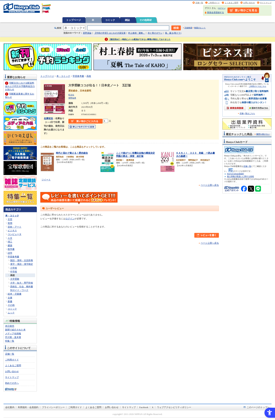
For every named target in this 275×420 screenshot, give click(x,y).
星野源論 (87, 33)
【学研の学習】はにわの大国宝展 (110, 33)
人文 (10, 238)
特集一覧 (9, 341)
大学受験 (14, 279)
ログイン (221, 8)
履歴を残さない (263, 134)
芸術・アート (14, 227)
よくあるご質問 (231, 3)
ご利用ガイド (214, 3)
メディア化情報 (13, 333)
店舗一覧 (199, 3)
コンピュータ (14, 234)
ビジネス (12, 230)
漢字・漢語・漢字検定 (21, 264)
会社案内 (9, 407)
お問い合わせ (249, 3)
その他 (11, 305)
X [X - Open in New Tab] (153, 407)
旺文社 (71, 95)
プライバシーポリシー (53, 407)
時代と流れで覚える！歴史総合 (72, 153)
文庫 (10, 297)
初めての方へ (12, 383)
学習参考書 (13, 256)
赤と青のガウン (155, 33)
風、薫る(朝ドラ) (173, 33)
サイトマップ (265, 3)
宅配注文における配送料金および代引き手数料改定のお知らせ (20, 86)
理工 (10, 241)
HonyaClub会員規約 (235, 174)
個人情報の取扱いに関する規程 (240, 176)
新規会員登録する (215, 12)
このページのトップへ (258, 407)
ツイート (46, 179)
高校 (12, 275)
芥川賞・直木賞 (13, 337)
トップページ (73, 20)
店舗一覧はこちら (247, 113)
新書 (10, 301)
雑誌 (127, 20)
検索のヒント (200, 28)
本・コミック (12, 215)
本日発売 (9, 326)
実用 (10, 223)
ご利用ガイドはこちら (257, 86)
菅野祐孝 (72, 98)
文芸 (10, 219)
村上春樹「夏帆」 (136, 33)
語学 (10, 253)
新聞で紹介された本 (15, 329)
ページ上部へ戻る (210, 185)
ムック (11, 312)
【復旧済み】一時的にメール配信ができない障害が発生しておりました (139, 39)
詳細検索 (188, 28)
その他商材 (145, 20)
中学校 (13, 271)
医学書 (11, 249)
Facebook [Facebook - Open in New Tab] (143, 407)
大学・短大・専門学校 (21, 283)
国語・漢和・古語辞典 (21, 260)
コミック (110, 20)
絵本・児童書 (14, 294)
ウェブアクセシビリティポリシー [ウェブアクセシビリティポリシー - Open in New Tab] (174, 407)
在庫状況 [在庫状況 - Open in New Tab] (48, 118)
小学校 (13, 268)
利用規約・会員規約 (28, 407)
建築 (10, 245)
